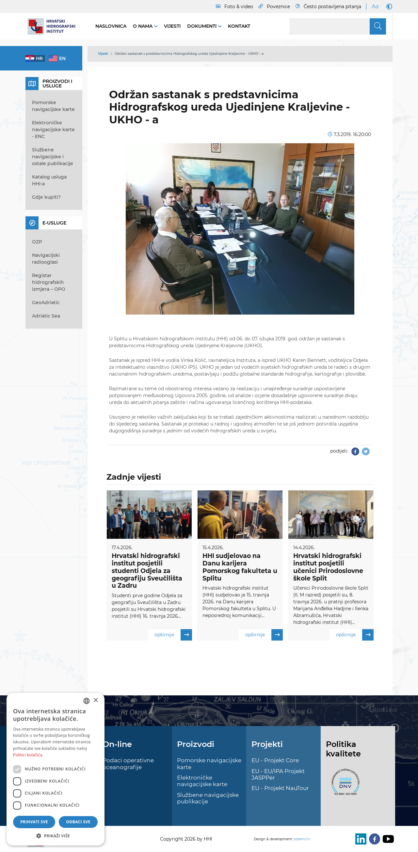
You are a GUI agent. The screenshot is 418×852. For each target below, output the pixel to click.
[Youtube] (387, 839)
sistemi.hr (302, 839)
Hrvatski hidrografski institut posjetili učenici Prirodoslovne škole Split (328, 567)
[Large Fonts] (375, 6)
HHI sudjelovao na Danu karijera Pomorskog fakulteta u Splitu (239, 567)
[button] (55, 835)
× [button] (95, 700)
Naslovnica (110, 26)
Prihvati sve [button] (34, 822)
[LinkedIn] (359, 839)
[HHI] (53, 26)
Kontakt (239, 26)
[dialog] (55, 769)
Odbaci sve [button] (78, 822)
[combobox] (86, 701)
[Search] (337, 26)
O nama (143, 26)
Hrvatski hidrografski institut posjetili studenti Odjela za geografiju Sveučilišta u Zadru (147, 570)
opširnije (173, 635)
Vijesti (172, 26)
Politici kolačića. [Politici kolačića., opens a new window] (28, 755)
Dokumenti (202, 26)
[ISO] (344, 785)
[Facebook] (373, 839)
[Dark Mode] (388, 6)
